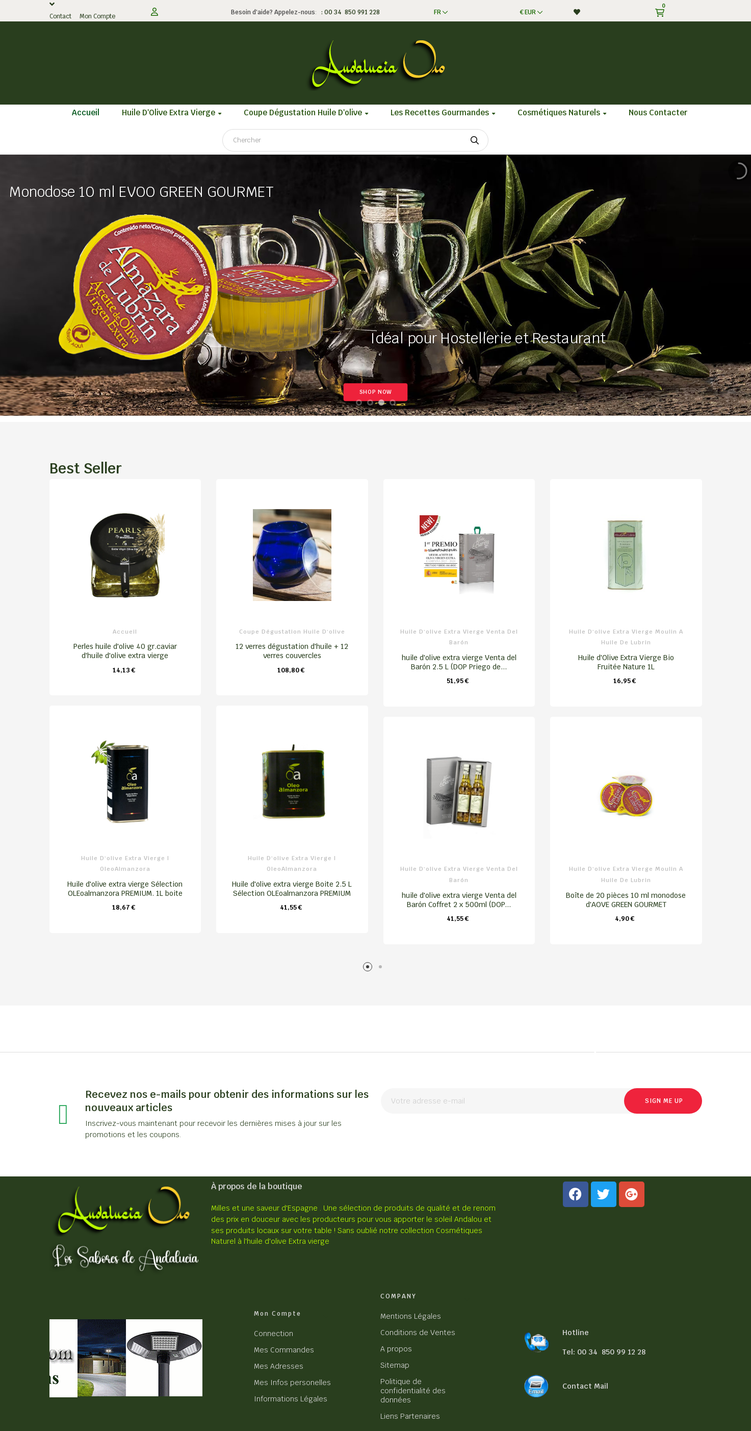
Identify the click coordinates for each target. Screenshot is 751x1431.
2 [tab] (382, 968)
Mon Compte (97, 16)
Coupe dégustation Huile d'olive (292, 631)
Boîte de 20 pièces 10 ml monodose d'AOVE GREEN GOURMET (626, 900)
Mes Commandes (284, 1349)
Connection (273, 1333)
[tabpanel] (125, 711)
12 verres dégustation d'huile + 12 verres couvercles (292, 651)
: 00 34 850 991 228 (349, 12)
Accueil (125, 631)
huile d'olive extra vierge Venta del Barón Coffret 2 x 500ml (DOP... (459, 900)
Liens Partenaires (410, 1416)
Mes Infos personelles (292, 1382)
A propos (396, 1348)
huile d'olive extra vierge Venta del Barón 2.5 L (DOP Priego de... (459, 662)
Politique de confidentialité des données (413, 1390)
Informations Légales (290, 1398)
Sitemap (394, 1365)
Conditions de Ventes (417, 1332)
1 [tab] (369, 968)
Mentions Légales (410, 1316)
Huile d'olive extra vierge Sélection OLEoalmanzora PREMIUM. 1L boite (125, 889)
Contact (60, 16)
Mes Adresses (278, 1366)
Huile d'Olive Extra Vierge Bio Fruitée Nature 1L (626, 662)
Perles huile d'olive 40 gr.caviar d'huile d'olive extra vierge (125, 651)
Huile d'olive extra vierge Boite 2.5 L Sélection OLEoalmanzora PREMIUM (292, 889)
